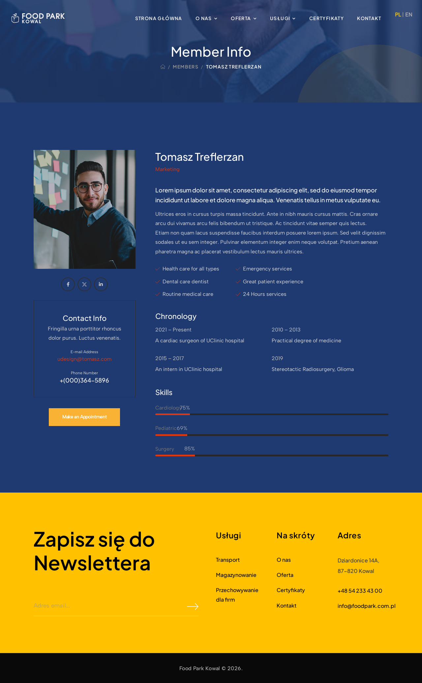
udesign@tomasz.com (84, 359)
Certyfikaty (326, 18)
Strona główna (158, 18)
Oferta (241, 18)
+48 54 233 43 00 (360, 590)
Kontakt (369, 18)
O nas (204, 18)
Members (185, 67)
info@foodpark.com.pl (367, 605)
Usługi (280, 18)
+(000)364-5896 (84, 380)
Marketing (167, 169)
